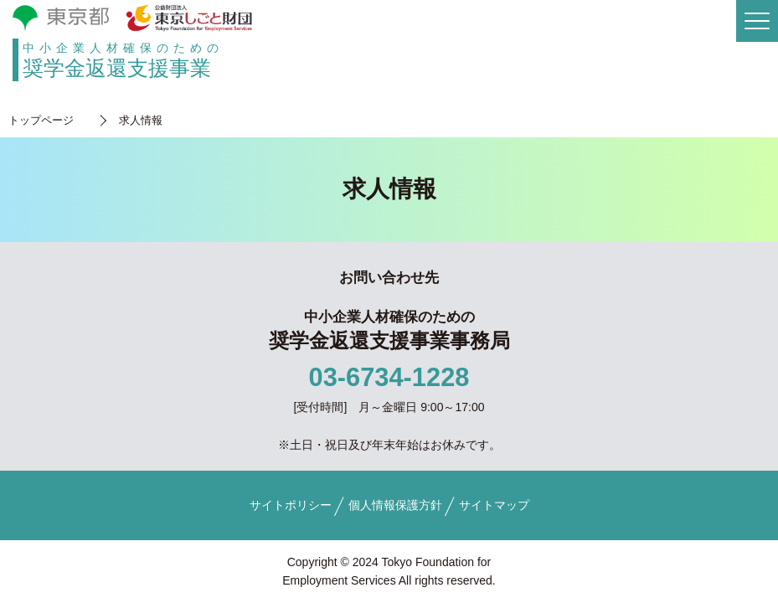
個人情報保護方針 (395, 505)
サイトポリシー (291, 505)
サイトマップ (494, 505)
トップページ (41, 120)
